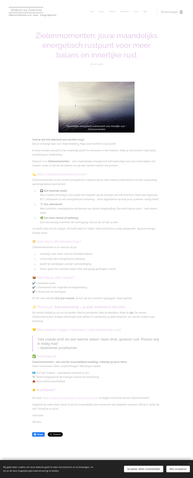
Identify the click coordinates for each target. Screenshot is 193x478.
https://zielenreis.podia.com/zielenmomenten (70, 397)
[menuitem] (122, 12)
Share (38, 434)
